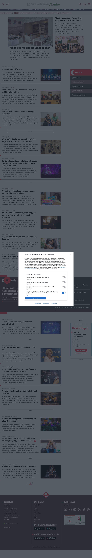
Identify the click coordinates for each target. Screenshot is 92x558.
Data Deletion (38, 303)
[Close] (70, 254)
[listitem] (46, 274)
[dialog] (46, 279)
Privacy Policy (54, 303)
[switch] (64, 277)
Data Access (46, 303)
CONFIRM (35, 298)
